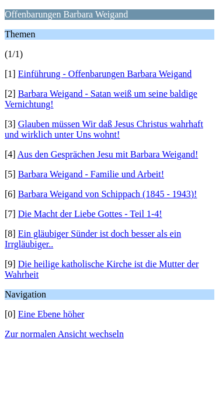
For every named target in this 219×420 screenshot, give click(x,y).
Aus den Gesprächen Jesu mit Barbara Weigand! (108, 154)
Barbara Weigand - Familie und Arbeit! (91, 174)
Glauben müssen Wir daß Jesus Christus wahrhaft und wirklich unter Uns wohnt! (104, 129)
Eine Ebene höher (51, 314)
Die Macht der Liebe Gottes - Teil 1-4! (90, 214)
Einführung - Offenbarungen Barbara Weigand (105, 74)
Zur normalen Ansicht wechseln (64, 334)
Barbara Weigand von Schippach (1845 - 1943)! (107, 194)
